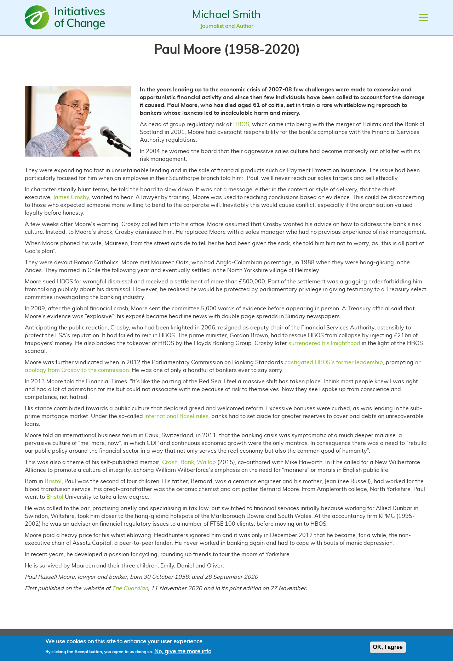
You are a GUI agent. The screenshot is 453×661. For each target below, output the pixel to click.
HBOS (241, 124)
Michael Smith (226, 15)
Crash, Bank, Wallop (189, 462)
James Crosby (71, 197)
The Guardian (130, 588)
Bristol (53, 481)
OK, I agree (388, 648)
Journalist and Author (226, 26)
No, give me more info (182, 652)
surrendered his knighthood (324, 343)
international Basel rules (176, 416)
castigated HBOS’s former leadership (334, 362)
